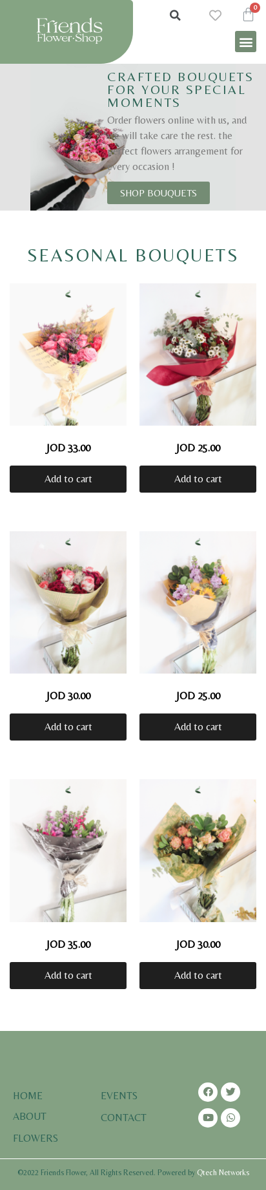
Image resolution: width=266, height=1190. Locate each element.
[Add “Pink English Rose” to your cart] (197, 975)
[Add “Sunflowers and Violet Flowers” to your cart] (197, 727)
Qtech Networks (223, 1172)
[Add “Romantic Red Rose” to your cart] (197, 479)
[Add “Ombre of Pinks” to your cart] (68, 727)
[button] (245, 41)
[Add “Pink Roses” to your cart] (68, 479)
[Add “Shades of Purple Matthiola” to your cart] (68, 975)
